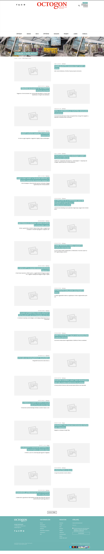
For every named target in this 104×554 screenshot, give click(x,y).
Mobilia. (84, 34)
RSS (41, 534)
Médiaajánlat (84, 4)
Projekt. (66, 34)
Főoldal (15, 58)
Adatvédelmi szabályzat (44, 530)
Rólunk (41, 523)
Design (29, 34)
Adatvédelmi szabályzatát (79, 530)
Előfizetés (85, 2)
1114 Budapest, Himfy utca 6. (20, 525)
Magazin (56, 34)
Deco (37, 34)
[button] (79, 5)
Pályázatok (61, 532)
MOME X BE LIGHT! (63, 538)
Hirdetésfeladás (43, 526)
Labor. (76, 34)
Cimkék (19, 58)
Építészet (19, 34)
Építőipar (46, 34)
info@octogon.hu (17, 527)
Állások (85, 6)
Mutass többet (52, 512)
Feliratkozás (81, 533)
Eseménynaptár (62, 534)
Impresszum (42, 532)
